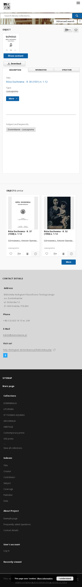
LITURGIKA (9, 409)
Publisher (8, 495)
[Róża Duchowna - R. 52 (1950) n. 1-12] (59, 213)
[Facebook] (5, 355)
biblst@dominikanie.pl (15, 335)
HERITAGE (8, 426)
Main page (9, 386)
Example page (10, 518)
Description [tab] (15, 70)
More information (45, 579)
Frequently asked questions (17, 524)
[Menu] (78, 2)
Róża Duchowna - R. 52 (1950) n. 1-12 (55, 232)
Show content (16, 55)
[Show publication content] (27, 254)
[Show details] (35, 254)
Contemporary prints (14, 432)
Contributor (9, 477)
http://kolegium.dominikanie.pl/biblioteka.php (27, 349)
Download (13, 63)
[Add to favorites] (76, 30)
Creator (7, 471)
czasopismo (12, 91)
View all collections (13, 448)
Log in (6, 550)
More (68, 262)
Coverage (8, 489)
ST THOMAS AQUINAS (14, 415)
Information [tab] (40, 70)
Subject (7, 483)
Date (6, 500)
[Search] (77, 15)
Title (6, 465)
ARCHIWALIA (10, 421)
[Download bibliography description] (19, 254)
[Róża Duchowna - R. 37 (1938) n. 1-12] (23, 213)
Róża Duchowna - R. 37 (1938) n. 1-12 (20, 232)
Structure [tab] (67, 70)
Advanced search (65, 21)
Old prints (9, 438)
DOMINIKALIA (10, 403)
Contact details (11, 530)
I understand (65, 578)
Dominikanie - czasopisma (21, 129)
